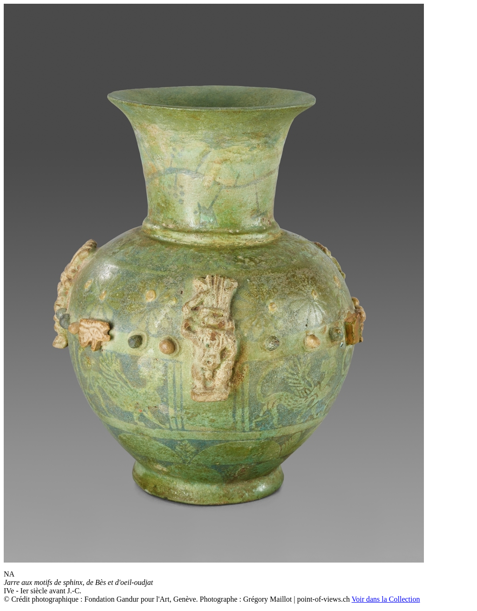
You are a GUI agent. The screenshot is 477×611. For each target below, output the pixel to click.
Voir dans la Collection (386, 599)
